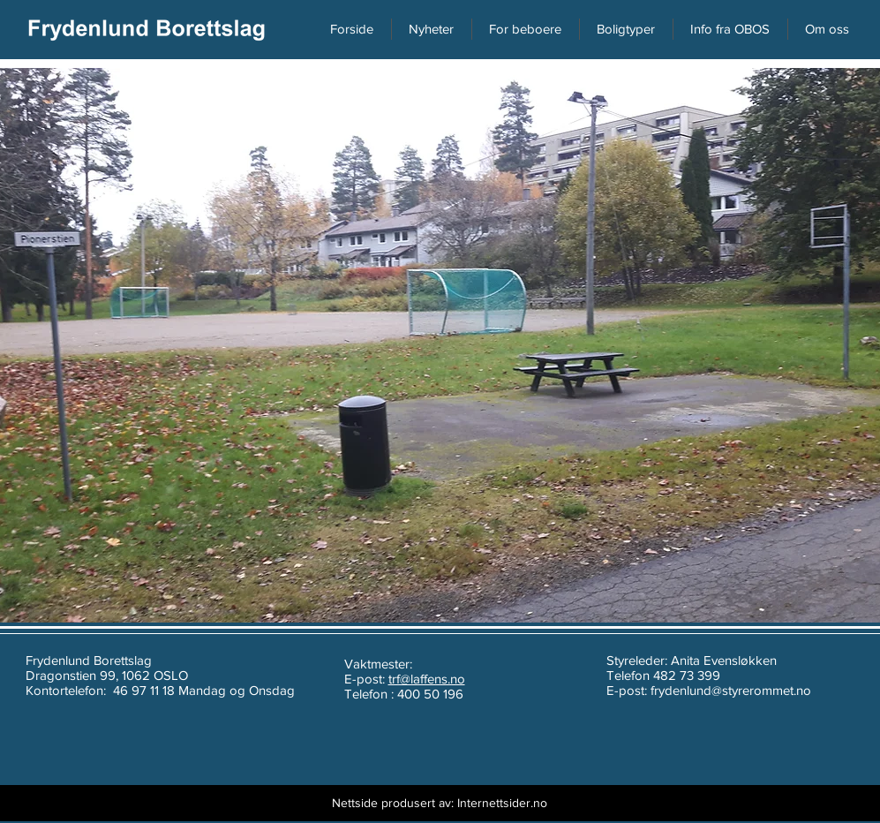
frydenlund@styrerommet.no (731, 690)
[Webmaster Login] (268, 803)
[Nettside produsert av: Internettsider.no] (440, 803)
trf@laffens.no (426, 678)
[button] (827, 29)
